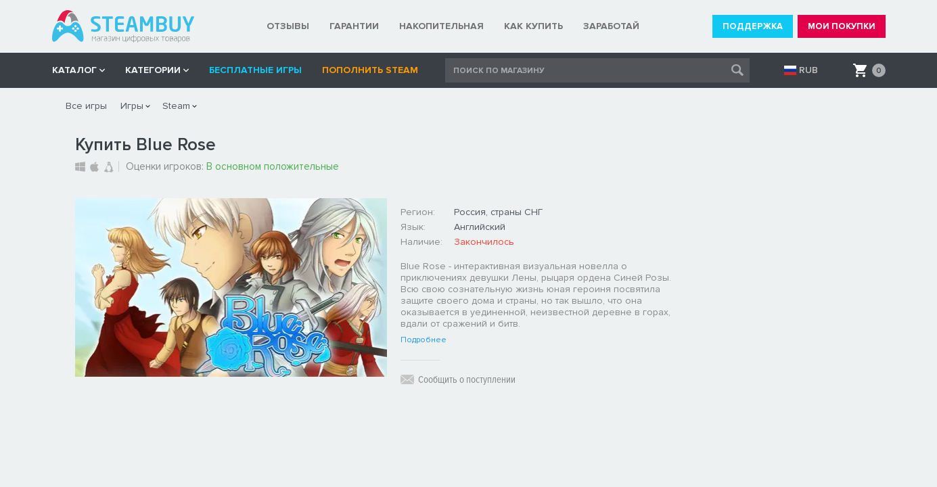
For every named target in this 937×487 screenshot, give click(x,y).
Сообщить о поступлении (467, 379)
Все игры (86, 106)
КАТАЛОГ (74, 70)
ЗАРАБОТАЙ (611, 26)
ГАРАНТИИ (354, 26)
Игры (131, 106)
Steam (176, 106)
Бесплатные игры (255, 70)
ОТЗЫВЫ (288, 26)
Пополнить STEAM (370, 70)
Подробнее (424, 340)
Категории (153, 70)
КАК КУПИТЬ (533, 26)
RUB (808, 70)
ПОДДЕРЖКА (753, 26)
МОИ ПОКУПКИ (841, 26)
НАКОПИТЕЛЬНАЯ (441, 26)
